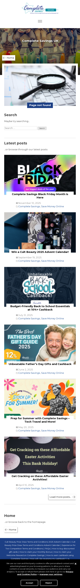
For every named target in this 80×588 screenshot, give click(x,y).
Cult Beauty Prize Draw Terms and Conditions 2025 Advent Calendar (37, 542)
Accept (29, 583)
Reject (48, 583)
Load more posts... (60, 497)
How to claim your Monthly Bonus (35, 552)
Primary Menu (40, 21)
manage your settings (51, 574)
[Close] (75, 564)
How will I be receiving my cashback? (48, 558)
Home (10, 57)
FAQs (47, 548)
